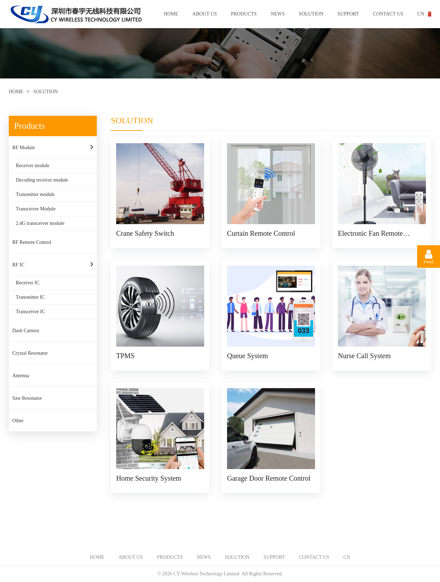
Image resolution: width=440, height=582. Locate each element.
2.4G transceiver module (40, 223)
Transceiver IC (30, 311)
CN (420, 14)
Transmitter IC (30, 297)
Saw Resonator (27, 398)
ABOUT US (205, 14)
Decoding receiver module (42, 180)
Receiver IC (27, 282)
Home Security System (148, 478)
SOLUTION (311, 14)
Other (18, 420)
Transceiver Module (36, 208)
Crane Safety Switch (145, 233)
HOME (171, 14)
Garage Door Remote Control (268, 478)
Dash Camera (25, 330)
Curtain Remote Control (261, 233)
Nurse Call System (364, 356)
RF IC (18, 264)
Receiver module (32, 165)
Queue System (247, 356)
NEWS (278, 14)
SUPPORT (348, 14)
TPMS (125, 356)
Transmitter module (35, 194)
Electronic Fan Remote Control (370, 233)
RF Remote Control (31, 242)
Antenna (20, 375)
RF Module (23, 147)
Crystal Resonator (30, 353)
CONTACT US (388, 14)
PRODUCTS (244, 14)
